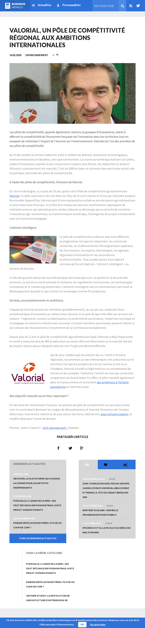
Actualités (44, 5)
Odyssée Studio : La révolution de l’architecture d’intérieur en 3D (48, 598)
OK (82, 624)
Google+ (81, 448)
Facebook (58, 448)
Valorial (14, 196)
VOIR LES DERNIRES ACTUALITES (37, 538)
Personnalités (71, 5)
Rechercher (122, 5)
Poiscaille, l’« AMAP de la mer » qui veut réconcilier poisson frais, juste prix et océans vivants (37, 505)
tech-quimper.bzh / (55, 428)
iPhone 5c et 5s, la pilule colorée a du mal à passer (107, 530)
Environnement (36, 55)
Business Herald (15, 5)
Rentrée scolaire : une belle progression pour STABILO (100, 512)
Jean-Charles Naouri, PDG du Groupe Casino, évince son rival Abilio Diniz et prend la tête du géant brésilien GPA (106, 490)
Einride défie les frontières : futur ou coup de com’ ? (37, 525)
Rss (131, 6)
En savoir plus (98, 624)
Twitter (137, 6)
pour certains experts (114, 414)
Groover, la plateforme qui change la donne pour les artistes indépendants (36, 483)
